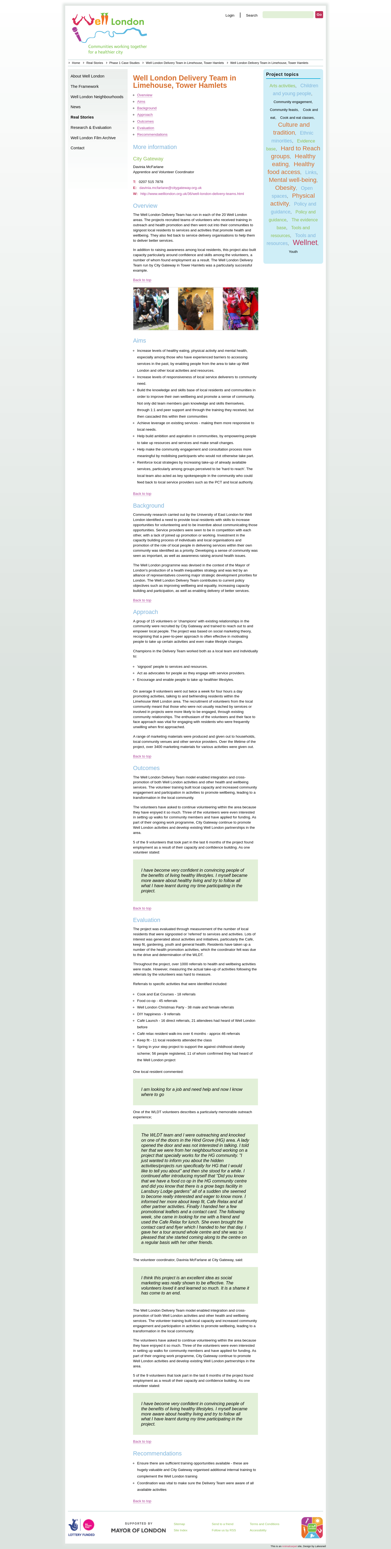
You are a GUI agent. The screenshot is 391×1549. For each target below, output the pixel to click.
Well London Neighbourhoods (97, 97)
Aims (141, 102)
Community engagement (293, 102)
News (76, 107)
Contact (77, 148)
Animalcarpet (289, 1546)
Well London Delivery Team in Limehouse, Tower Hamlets (185, 62)
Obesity (285, 187)
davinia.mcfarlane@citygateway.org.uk (170, 188)
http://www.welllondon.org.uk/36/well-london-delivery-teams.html (192, 194)
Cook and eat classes (297, 117)
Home (110, 33)
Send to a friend (223, 1524)
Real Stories (94, 62)
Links (310, 172)
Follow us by (224, 1530)
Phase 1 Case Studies (124, 62)
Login (229, 15)
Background (147, 108)
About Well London (88, 76)
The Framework (85, 86)
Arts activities (282, 85)
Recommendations (152, 134)
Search (252, 15)
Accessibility (258, 1530)
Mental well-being (293, 179)
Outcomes (145, 121)
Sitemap (179, 1524)
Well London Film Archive (93, 138)
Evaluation (145, 128)
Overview (144, 95)
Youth (293, 252)
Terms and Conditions (264, 1524)
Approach (145, 115)
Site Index (180, 1530)
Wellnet (305, 242)
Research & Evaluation (91, 127)
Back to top (142, 280)
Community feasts (284, 109)
